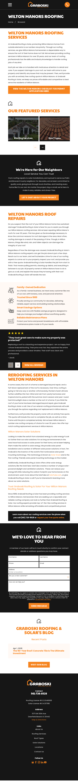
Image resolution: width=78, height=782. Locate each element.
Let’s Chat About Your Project (39, 197)
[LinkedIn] (42, 762)
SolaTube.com (55, 475)
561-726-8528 (39, 693)
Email (42, 563)
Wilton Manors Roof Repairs (32, 216)
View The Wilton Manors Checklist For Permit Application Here (39, 89)
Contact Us (39, 751)
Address (12, 569)
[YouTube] (45, 762)
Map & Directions (39, 719)
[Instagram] (39, 762)
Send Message (39, 606)
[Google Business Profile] (33, 762)
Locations (39, 747)
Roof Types (39, 738)
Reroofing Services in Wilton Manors (32, 377)
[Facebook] (36, 762)
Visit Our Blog (39, 664)
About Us (39, 729)
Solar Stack (56, 455)
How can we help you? (17, 582)
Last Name (44, 557)
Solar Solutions (39, 742)
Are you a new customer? (18, 576)
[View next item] (42, 147)
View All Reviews (34, 365)
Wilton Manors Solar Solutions (24, 431)
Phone (11, 563)
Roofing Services (39, 734)
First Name (13, 557)
